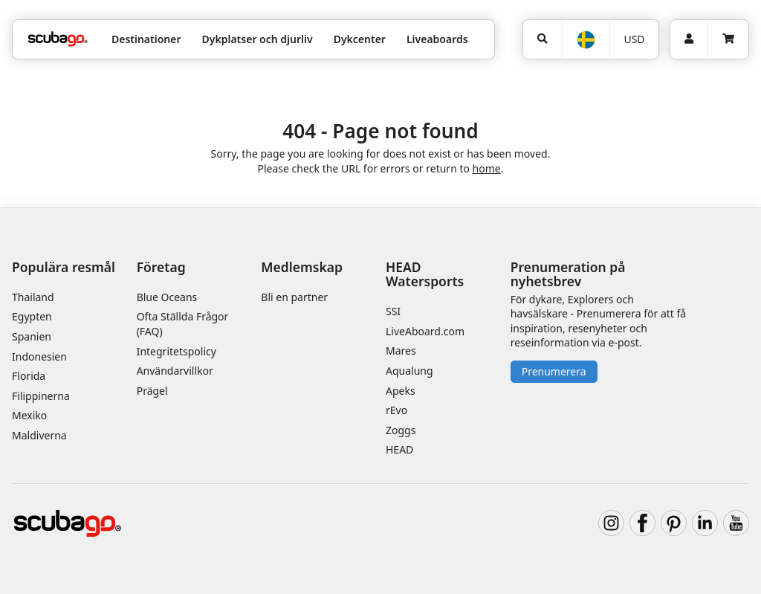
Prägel (152, 391)
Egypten (32, 316)
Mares (401, 350)
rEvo (396, 410)
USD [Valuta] (634, 39)
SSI (393, 311)
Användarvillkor (175, 371)
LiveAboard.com (425, 331)
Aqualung (409, 371)
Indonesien (39, 356)
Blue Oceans (167, 297)
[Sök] (542, 39)
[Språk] (585, 39)
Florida (28, 376)
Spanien (31, 336)
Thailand (33, 297)
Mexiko (29, 415)
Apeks (400, 391)
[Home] (58, 39)
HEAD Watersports (425, 274)
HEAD (399, 449)
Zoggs (400, 430)
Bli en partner (294, 297)
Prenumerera (554, 371)
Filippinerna (41, 396)
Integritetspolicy (176, 351)
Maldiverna (39, 435)
